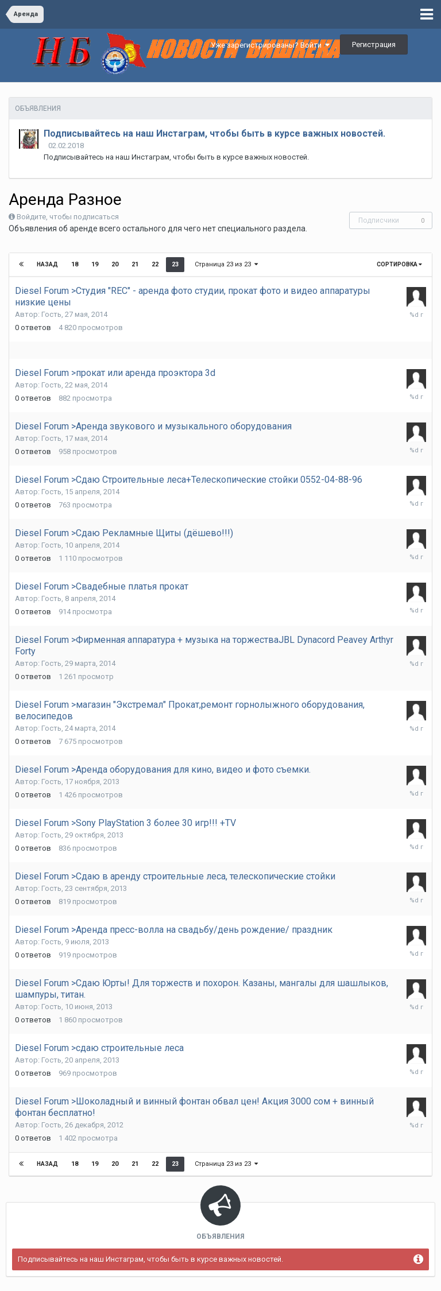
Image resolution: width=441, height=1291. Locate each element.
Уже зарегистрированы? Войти (270, 45)
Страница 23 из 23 (226, 264)
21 (134, 264)
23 (175, 264)
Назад (47, 264)
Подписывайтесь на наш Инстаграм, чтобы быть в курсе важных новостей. (214, 133)
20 (114, 264)
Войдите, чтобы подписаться (68, 216)
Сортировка (399, 264)
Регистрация (374, 44)
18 (74, 264)
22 (155, 264)
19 (94, 264)
